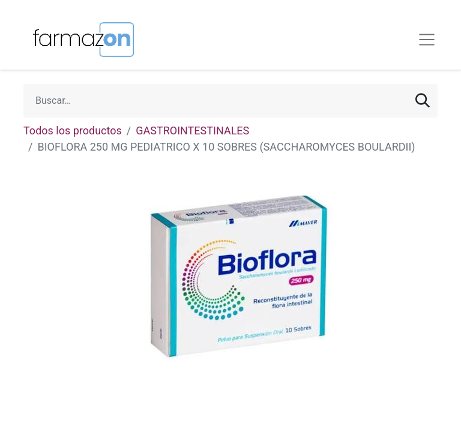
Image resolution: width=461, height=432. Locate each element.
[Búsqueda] (423, 101)
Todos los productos (72, 130)
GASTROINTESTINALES (192, 130)
